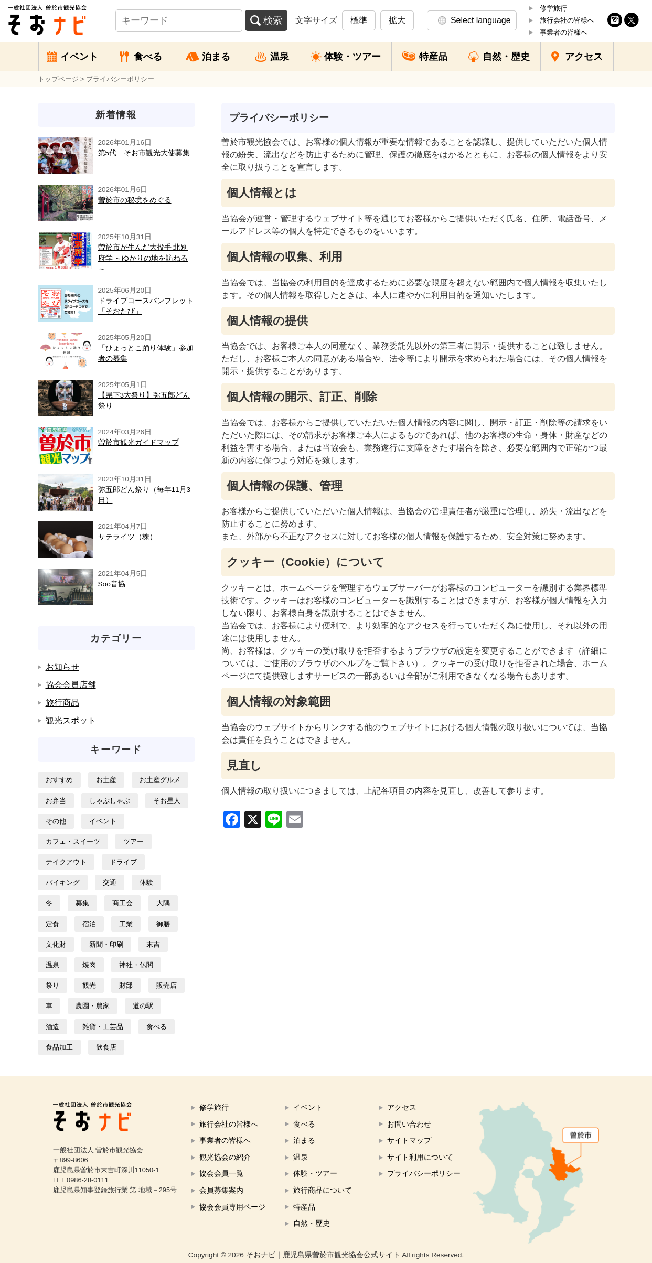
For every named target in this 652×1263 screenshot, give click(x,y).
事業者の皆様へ (563, 32)
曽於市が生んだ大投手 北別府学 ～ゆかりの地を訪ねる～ (143, 258)
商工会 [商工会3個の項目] (122, 903)
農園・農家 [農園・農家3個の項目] (93, 1006)
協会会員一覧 (221, 1173)
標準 (358, 20)
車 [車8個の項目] (49, 1006)
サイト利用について (420, 1157)
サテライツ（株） (127, 537)
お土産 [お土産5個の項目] (106, 780)
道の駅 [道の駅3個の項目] (143, 1006)
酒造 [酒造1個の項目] (52, 1027)
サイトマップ (409, 1140)
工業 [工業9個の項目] (126, 924)
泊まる (216, 56)
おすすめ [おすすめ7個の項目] (59, 780)
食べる (148, 56)
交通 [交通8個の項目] (109, 882)
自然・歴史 (506, 56)
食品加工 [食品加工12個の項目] (59, 1047)
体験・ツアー (352, 56)
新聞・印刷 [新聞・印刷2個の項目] (106, 944)
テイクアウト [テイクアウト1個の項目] (66, 862)
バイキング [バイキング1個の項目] (63, 882)
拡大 (397, 20)
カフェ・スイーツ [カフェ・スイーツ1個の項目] (73, 841)
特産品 (433, 56)
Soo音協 (111, 584)
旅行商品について (322, 1190)
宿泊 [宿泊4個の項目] (89, 924)
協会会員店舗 (71, 684)
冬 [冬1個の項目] (49, 903)
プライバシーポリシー (424, 1173)
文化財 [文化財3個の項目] (56, 944)
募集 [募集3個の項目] (82, 903)
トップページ (58, 79)
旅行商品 (62, 702)
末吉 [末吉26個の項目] (153, 944)
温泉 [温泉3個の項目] (52, 965)
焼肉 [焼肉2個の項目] (89, 965)
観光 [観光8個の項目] (89, 985)
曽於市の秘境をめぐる (135, 200)
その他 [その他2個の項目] (56, 821)
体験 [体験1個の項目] (146, 882)
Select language (481, 20)
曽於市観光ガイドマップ (138, 442)
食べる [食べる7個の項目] (156, 1027)
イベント (79, 56)
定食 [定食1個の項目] (52, 924)
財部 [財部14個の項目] (126, 985)
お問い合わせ (409, 1124)
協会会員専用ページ (232, 1207)
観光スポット (71, 720)
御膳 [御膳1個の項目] (163, 924)
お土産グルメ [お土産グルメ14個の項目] (160, 780)
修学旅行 (553, 8)
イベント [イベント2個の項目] (102, 821)
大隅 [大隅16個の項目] (163, 903)
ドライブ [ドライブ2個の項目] (123, 862)
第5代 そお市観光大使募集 (144, 153)
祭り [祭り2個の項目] (52, 985)
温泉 (279, 56)
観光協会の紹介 (225, 1157)
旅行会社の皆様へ (567, 20)
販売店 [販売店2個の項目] (166, 985)
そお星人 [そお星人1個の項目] (166, 801)
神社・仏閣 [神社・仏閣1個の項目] (136, 965)
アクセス (584, 56)
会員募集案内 (221, 1190)
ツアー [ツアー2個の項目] (133, 841)
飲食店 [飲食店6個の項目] (106, 1047)
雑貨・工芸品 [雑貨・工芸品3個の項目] (102, 1027)
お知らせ (62, 666)
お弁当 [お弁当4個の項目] (56, 801)
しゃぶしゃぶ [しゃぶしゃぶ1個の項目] (109, 801)
